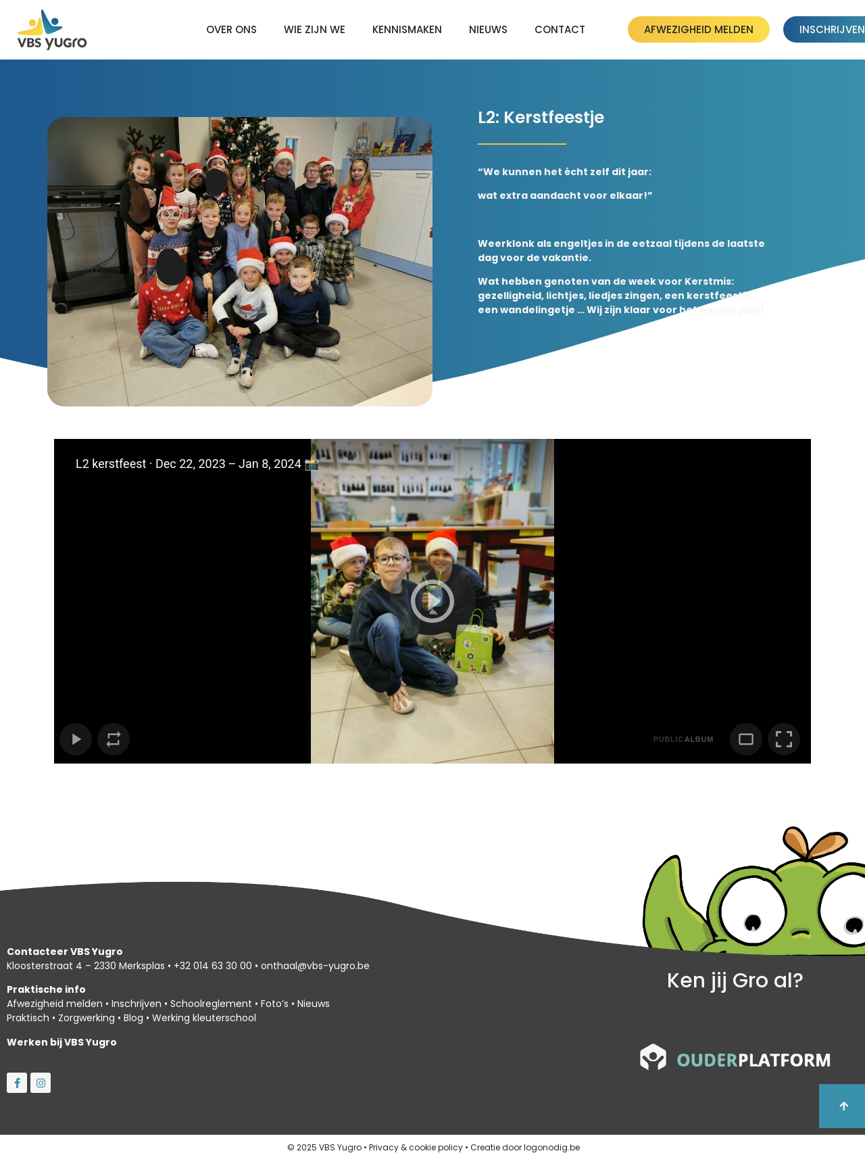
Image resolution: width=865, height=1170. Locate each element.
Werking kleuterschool (204, 1018)
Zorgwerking (86, 1018)
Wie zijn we (314, 29)
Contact (560, 29)
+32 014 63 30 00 (213, 966)
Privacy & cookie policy (416, 1147)
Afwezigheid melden (55, 1003)
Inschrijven (137, 1003)
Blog (133, 1018)
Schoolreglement (211, 1003)
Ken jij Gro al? (735, 980)
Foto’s (275, 1003)
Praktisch (28, 1018)
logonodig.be (552, 1147)
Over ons (231, 29)
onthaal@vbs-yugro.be (315, 966)
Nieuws (488, 29)
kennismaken (407, 29)
